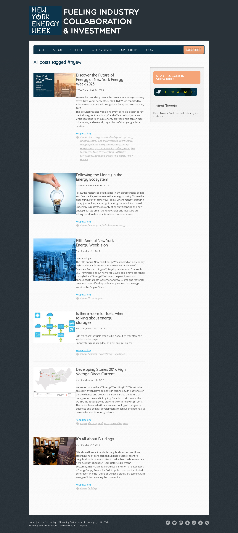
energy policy (125, 140)
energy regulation (89, 144)
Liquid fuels (119, 354)
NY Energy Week (106, 152)
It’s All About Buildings (95, 439)
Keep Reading (83, 133)
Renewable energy (103, 155)
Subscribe (193, 50)
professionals (86, 155)
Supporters (129, 50)
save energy (119, 155)
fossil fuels (101, 225)
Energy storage (121, 144)
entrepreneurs (87, 148)
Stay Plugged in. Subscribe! (170, 77)
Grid (100, 423)
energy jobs (96, 140)
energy (122, 137)
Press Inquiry (91, 522)
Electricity (92, 298)
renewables (116, 423)
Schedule (77, 50)
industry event (122, 148)
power (101, 298)
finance (91, 225)
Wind (125, 423)
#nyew (83, 137)
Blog (149, 50)
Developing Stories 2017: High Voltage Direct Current (101, 371)
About (57, 50)
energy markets (110, 140)
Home (41, 50)
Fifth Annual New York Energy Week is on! (95, 242)
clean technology (110, 137)
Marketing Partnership (70, 522)
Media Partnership (47, 522)
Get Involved (102, 50)
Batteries (92, 354)
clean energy (94, 137)
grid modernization (104, 148)
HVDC (106, 423)
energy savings (106, 144)
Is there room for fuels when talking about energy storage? (100, 318)
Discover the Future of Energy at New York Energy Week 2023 (99, 79)
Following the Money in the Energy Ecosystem (99, 177)
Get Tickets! (106, 522)
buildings (92, 488)
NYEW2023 (120, 152)
